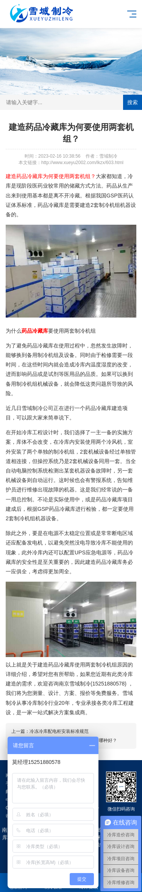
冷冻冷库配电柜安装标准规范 (59, 731)
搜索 (132, 102)
